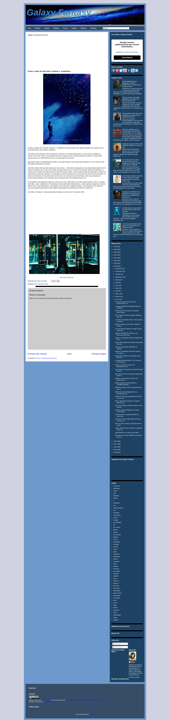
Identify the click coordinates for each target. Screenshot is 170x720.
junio (116, 285)
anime (115, 491)
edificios (115, 537)
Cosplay (74, 28)
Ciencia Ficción (118, 508)
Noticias (115, 566)
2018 (115, 441)
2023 (115, 255)
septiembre (118, 277)
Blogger (91, 714)
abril (116, 291)
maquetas (116, 554)
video (115, 612)
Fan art (65, 28)
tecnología (116, 598)
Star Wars (93, 28)
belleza (115, 498)
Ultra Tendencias (68, 277)
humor (115, 549)
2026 (115, 246)
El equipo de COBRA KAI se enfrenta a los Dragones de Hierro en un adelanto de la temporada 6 (131, 194)
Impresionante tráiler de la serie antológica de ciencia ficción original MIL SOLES (132, 115)
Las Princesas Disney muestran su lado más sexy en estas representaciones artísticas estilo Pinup (132, 178)
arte (114, 493)
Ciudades (56, 28)
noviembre (118, 271)
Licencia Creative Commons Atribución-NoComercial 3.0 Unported (87, 700)
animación (116, 488)
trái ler (115, 603)
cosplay (115, 520)
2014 (115, 452)
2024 (115, 252)
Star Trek (116, 586)
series (115, 578)
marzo (117, 294)
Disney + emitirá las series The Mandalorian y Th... (125, 365)
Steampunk (116, 590)
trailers (115, 607)
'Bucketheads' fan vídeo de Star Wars (127, 432)
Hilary (133, 662)
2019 (115, 266)
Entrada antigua (99, 354)
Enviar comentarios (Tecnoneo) (47, 358)
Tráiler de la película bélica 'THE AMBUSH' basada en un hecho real (132, 145)
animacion (116, 486)
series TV (116, 581)
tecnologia (116, 595)
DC (114, 525)
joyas (114, 551)
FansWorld (116, 542)
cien (114, 505)
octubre (117, 274)
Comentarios (118, 647)
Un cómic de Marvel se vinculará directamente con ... (125, 302)
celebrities (116, 503)
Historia (46, 28)
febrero (117, 296)
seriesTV (116, 583)
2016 (115, 447)
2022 (115, 258)
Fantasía (116, 544)
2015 (115, 449)
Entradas (116, 644)
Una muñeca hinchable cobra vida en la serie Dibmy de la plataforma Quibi (131, 225)
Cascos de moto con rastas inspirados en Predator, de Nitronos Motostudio (131, 99)
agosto (117, 280)
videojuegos (117, 615)
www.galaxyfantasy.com (51, 702)
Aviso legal (32, 709)
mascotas (116, 561)
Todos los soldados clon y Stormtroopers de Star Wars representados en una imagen (131, 131)
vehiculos (116, 610)
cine (35, 284)
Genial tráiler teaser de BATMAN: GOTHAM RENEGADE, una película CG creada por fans (131, 84)
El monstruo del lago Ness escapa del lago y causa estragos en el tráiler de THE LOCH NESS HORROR (131, 162)
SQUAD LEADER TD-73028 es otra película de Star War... (126, 334)
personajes (116, 571)
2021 (115, 260)
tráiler (46, 284)
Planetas (37, 28)
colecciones (117, 515)
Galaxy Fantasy (59, 12)
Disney (115, 532)
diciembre (118, 268)
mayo (117, 288)
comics (115, 517)
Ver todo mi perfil (134, 677)
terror (115, 600)
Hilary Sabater (46, 700)
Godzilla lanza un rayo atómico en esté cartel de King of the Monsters (132, 209)
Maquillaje (116, 556)
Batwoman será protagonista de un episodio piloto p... (126, 392)
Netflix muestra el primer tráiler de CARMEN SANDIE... (125, 383)
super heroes (117, 593)
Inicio (29, 28)
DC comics (116, 527)
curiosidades (117, 522)
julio (116, 282)
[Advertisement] (67, 52)
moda (115, 564)
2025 (115, 249)
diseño (115, 530)
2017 (115, 444)
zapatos (115, 620)
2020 (115, 263)
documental (117, 534)
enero (117, 299)
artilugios (116, 495)
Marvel (115, 559)
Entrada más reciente (37, 354)
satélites (115, 576)
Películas (83, 28)
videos (115, 617)
